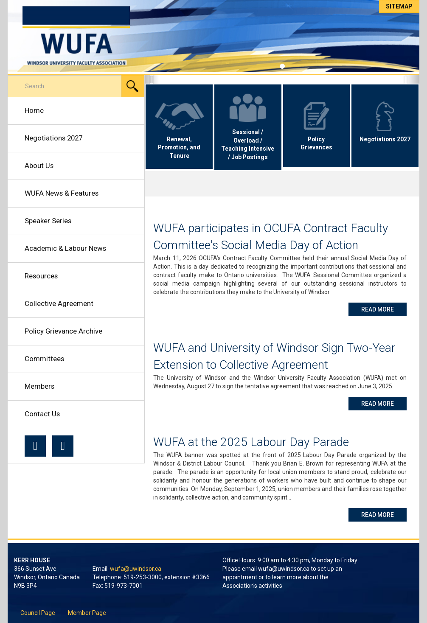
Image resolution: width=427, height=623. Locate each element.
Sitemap (399, 6)
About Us (39, 165)
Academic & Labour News (65, 248)
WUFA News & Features (61, 193)
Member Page (87, 612)
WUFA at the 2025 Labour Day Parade (251, 442)
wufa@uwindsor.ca (135, 568)
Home (34, 110)
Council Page (37, 612)
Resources (41, 276)
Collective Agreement (59, 303)
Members (39, 386)
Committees (44, 358)
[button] (151, 79)
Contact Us (42, 414)
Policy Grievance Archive (63, 331)
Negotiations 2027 (53, 138)
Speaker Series (48, 220)
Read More (384, 309)
